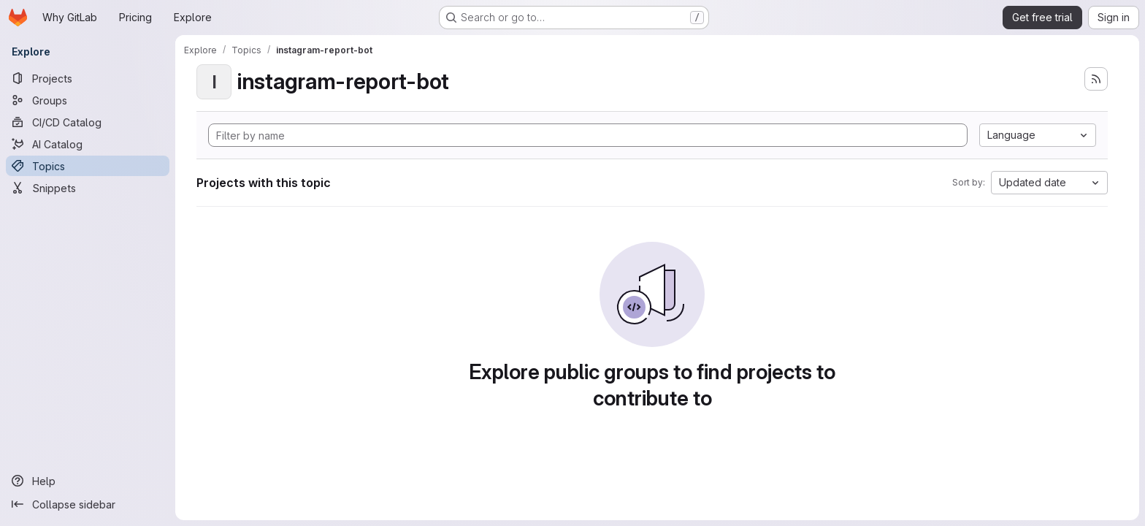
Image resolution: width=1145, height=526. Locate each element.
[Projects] (87, 78)
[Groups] (87, 100)
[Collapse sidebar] (87, 504)
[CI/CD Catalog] (87, 122)
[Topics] (87, 166)
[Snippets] (87, 188)
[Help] (87, 480)
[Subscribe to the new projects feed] (1096, 79)
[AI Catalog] (87, 144)
